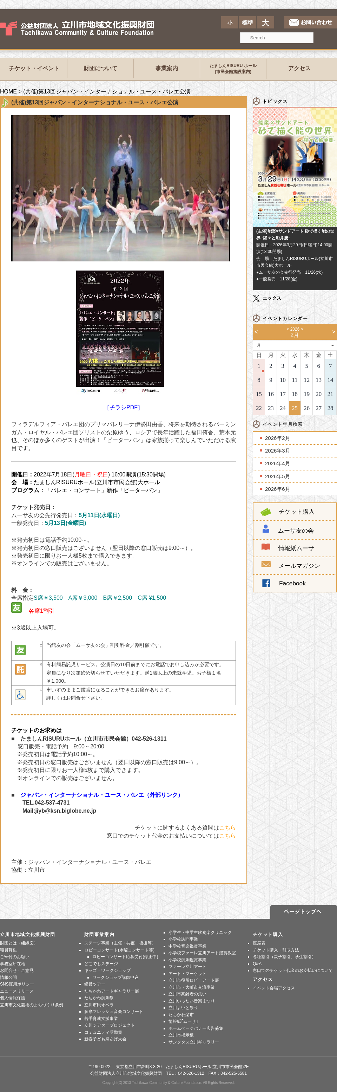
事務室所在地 (12, 963)
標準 (247, 23)
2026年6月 (277, 489)
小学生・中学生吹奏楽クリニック (200, 932)
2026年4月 (277, 463)
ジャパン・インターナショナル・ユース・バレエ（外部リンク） (101, 795)
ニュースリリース (17, 991)
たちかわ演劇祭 (99, 997)
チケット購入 (287, 511)
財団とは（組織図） (19, 943)
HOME (8, 92)
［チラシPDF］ (123, 340)
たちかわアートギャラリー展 (111, 991)
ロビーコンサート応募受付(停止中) (125, 956)
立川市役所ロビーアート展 (193, 980)
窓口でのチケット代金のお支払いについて (293, 970)
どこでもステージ (101, 963)
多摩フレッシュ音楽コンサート (113, 1011)
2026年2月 (277, 438)
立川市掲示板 (181, 1035)
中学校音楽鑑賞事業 (187, 946)
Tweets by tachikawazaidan (278, 306)
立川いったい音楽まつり (191, 1001)
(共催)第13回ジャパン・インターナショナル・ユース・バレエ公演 (106, 92)
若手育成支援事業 (101, 1018)
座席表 (259, 943)
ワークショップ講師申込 (115, 977)
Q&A (257, 963)
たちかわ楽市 (181, 1014)
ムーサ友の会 (296, 530)
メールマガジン (290, 565)
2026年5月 (277, 476)
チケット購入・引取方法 (276, 950)
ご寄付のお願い (14, 956)
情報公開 (8, 977)
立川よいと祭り (183, 1007)
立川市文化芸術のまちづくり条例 (31, 1004)
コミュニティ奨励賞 (103, 1032)
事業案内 (167, 68)
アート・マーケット (187, 973)
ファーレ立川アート (187, 966)
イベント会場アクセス (274, 988)
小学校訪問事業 (183, 939)
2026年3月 (277, 451)
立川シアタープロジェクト (109, 1025)
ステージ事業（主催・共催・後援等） (120, 943)
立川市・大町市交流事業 (191, 987)
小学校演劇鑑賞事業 (187, 959)
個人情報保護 (12, 997)
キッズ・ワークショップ (107, 970)
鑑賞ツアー (94, 984)
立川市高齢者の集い (187, 994)
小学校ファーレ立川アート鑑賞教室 (202, 952)
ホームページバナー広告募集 (195, 1028)
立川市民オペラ (99, 1004)
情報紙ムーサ (296, 548)
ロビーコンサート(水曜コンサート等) (119, 950)
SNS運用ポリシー (17, 984)
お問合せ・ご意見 (17, 970)
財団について (100, 68)
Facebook (292, 583)
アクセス (299, 68)
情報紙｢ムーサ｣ (183, 1021)
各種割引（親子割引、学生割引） (284, 956)
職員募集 (8, 950)
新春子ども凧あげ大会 (105, 1038)
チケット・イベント (34, 68)
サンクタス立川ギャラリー (193, 1042)
